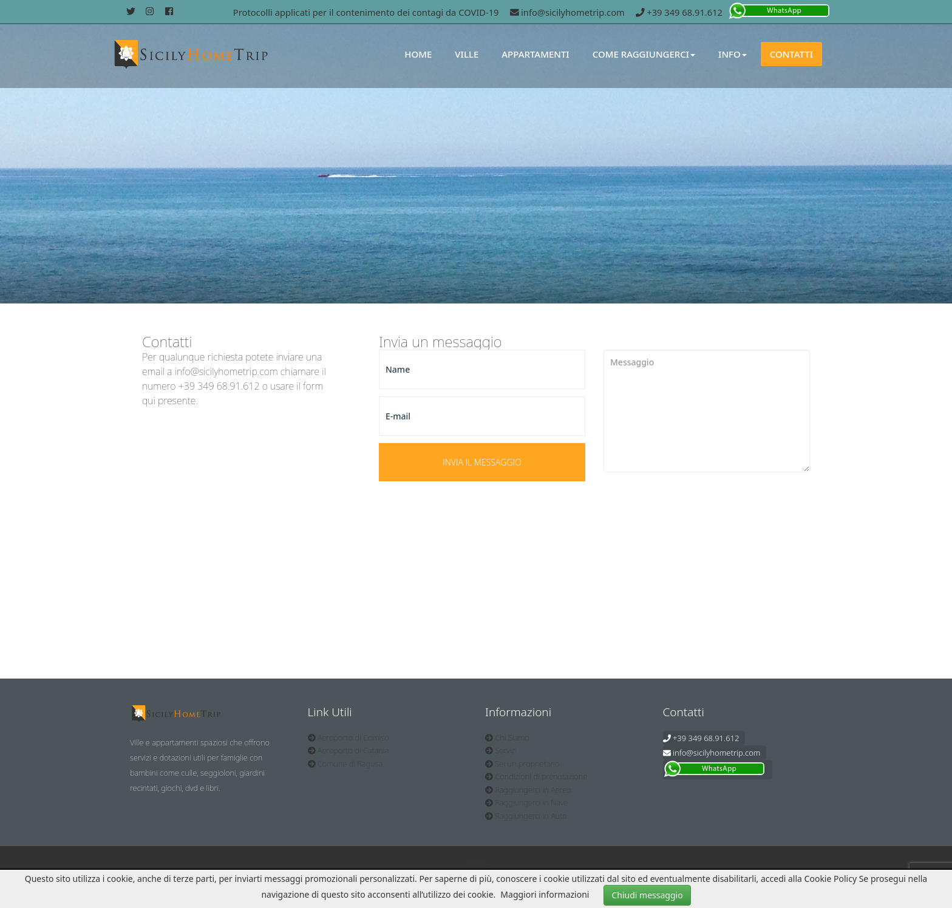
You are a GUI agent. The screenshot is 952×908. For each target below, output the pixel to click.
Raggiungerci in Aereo (528, 789)
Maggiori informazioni (544, 894)
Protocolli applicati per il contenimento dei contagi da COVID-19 (366, 12)
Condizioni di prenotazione (536, 776)
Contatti (791, 54)
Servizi (501, 750)
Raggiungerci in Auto (526, 815)
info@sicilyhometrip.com (567, 12)
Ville (466, 54)
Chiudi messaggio (646, 895)
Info (732, 54)
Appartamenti (535, 54)
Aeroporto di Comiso (348, 737)
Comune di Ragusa (345, 763)
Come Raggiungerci (644, 54)
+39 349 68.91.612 (679, 12)
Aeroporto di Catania (348, 750)
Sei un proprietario (522, 763)
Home (418, 54)
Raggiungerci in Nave (526, 802)
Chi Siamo (507, 737)
